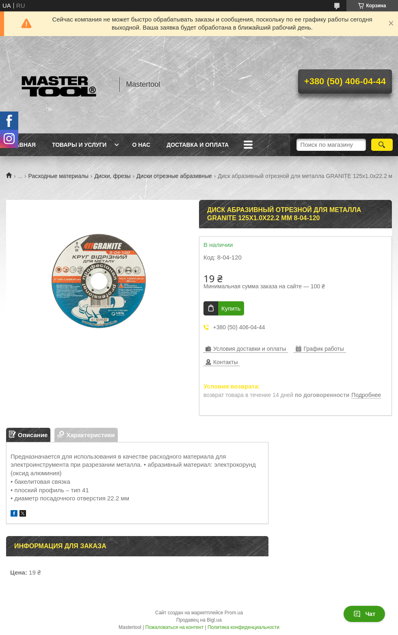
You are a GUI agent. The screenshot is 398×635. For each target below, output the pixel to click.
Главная (22, 145)
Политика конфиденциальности (243, 627)
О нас (141, 145)
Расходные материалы (58, 176)
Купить (230, 308)
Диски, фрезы (112, 176)
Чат (364, 614)
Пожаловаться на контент (174, 627)
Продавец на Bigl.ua (199, 620)
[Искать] (382, 145)
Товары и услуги (79, 145)
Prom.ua (234, 613)
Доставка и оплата (198, 145)
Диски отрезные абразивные (174, 176)
